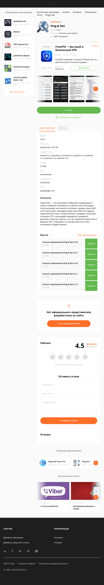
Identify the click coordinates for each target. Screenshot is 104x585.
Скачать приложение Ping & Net (60, 242)
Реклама (58, 542)
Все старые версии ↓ (87, 235)
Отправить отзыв (68, 420)
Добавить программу (13, 537)
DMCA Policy (8, 563)
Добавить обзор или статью (16, 542)
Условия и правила (26, 563)
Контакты (58, 537)
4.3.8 (55, 30)
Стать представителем (69, 323)
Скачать (69, 110)
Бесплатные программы (48, 12)
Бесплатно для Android (68, 33)
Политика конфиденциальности (53, 563)
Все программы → (18, 92)
